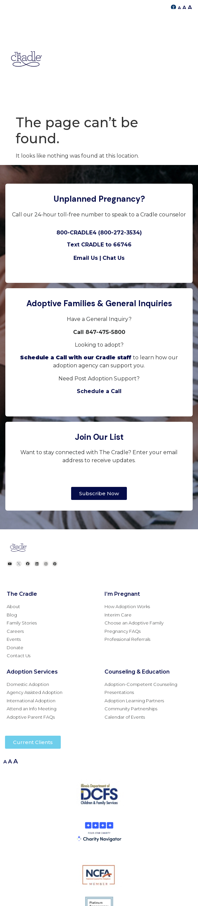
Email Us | (87, 258)
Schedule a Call (99, 391)
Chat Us (114, 258)
